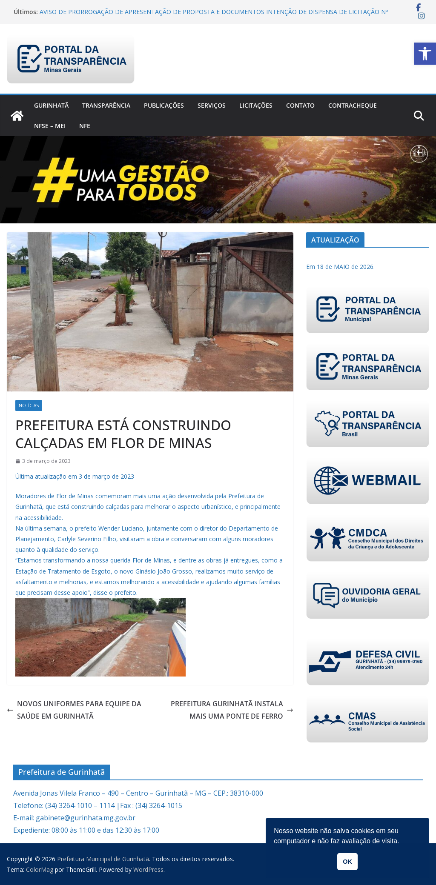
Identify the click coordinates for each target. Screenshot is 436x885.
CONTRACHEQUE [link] (352, 105)
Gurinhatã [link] (51, 105)
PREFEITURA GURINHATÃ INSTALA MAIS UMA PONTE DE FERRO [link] (232, 710)
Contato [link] (300, 105)
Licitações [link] (255, 105)
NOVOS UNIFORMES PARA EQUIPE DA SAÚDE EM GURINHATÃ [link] (74, 710)
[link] (425, 54)
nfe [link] (84, 126)
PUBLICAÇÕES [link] (164, 105)
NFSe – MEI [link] (50, 126)
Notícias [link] (29, 405)
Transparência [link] (106, 105)
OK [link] (347, 861)
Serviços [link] (212, 105)
